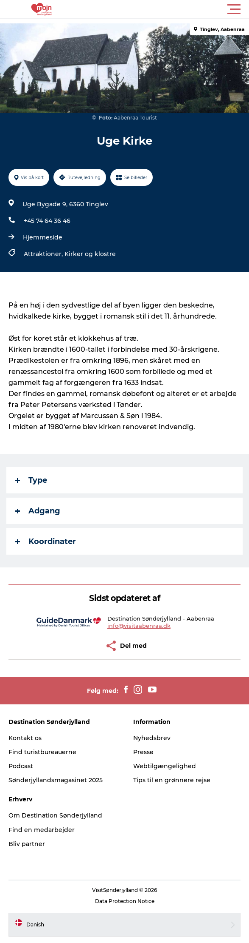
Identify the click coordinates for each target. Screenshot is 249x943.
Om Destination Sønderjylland (55, 815)
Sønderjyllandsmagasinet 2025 (55, 780)
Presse (143, 752)
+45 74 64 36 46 (47, 221)
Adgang (37, 511)
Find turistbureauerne (42, 752)
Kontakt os (25, 738)
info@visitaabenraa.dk (139, 625)
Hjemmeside (42, 237)
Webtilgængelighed (164, 766)
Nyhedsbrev (152, 738)
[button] (163, 9)
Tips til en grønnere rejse (171, 780)
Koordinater (45, 541)
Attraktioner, (44, 254)
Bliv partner (26, 844)
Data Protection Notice (124, 901)
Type (31, 480)
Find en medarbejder (41, 830)
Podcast (20, 766)
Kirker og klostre (90, 254)
